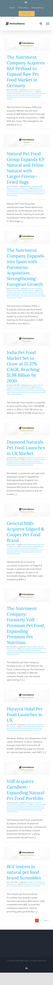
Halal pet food (17, 728)
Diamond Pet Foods (15, 461)
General (9, 91)
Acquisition (30, 89)
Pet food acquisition (29, 95)
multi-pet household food (26, 191)
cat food (23, 726)
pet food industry (12, 886)
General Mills (33, 548)
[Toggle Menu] (47, 24)
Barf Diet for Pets (19, 292)
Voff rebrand (14, 654)
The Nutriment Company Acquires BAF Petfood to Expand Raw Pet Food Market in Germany (26, 71)
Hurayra (39, 728)
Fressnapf (34, 93)
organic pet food (12, 392)
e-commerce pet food (19, 388)
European (37, 89)
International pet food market (16, 550)
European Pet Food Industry (21, 93)
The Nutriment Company (14, 297)
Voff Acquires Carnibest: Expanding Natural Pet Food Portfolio (25, 789)
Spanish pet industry (38, 296)
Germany (15, 91)
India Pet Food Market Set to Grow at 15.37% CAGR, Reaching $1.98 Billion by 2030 (23, 367)
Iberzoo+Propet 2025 (13, 294)
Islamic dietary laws (13, 730)
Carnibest (36, 804)
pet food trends (25, 387)
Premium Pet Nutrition (26, 193)
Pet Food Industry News (21, 552)
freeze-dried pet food (13, 190)
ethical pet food (32, 726)
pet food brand (40, 884)
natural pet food (17, 95)
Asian (30, 385)
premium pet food (16, 394)
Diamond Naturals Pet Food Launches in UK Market (26, 447)
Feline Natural (37, 188)
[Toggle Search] (41, 23)
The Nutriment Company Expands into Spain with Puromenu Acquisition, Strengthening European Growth (25, 267)
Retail (18, 459)
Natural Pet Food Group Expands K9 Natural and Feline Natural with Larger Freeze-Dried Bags (25, 168)
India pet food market (14, 390)
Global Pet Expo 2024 (27, 190)
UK (40, 730)
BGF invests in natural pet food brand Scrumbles (24, 872)
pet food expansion (13, 193)
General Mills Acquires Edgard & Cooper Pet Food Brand (25, 531)
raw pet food (26, 97)
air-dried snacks (26, 648)
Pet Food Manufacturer (26, 91)
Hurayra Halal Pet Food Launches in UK (24, 714)
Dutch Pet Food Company (23, 806)
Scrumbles (36, 886)
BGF (22, 884)
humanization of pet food (35, 388)
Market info (36, 385)
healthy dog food (27, 461)
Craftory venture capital (29, 546)
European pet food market (34, 292)
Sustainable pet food (13, 553)
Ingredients (35, 186)
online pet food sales (39, 390)
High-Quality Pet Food (39, 648)
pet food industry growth (26, 392)
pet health (34, 650)
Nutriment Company (24, 650)
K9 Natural (13, 191)
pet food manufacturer (25, 886)
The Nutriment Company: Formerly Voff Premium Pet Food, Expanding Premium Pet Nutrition (26, 625)
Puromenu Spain (26, 296)
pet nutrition (18, 97)
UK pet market (28, 465)
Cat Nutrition (29, 459)
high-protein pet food (29, 728)
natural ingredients (20, 463)
